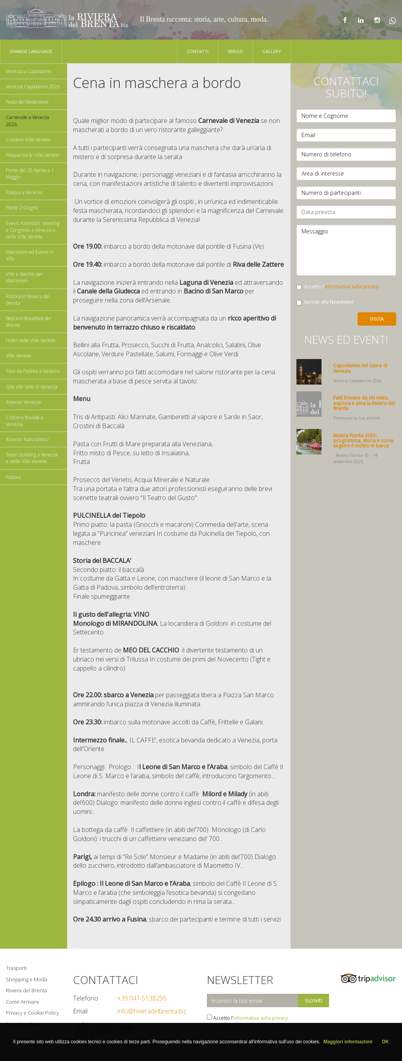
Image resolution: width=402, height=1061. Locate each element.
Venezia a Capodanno (28, 71)
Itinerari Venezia (23, 402)
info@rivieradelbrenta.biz (151, 1011)
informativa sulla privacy (352, 286)
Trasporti (16, 967)
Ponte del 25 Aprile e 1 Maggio (30, 173)
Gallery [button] (271, 51)
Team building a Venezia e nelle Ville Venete (32, 458)
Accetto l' (337, 286)
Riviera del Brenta (26, 990)
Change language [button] (31, 51)
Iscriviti (313, 1000)
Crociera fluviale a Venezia (24, 420)
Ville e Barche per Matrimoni (24, 277)
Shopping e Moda (26, 979)
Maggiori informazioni (348, 1042)
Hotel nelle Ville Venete (31, 340)
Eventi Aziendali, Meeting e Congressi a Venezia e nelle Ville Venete (32, 230)
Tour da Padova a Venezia (33, 371)
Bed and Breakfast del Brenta (28, 321)
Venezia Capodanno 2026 (33, 86)
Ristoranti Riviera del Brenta (28, 299)
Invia (377, 319)
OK (385, 1042)
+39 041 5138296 (141, 998)
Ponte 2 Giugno (22, 207)
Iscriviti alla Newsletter (325, 302)
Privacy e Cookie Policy (32, 1012)
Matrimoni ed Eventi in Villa (30, 255)
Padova (13, 477)
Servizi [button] (235, 51)
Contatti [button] (197, 51)
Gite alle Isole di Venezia (31, 386)
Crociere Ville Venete (28, 139)
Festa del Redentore (27, 102)
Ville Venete (18, 355)
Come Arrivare (22, 1001)
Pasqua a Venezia (24, 192)
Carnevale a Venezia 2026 (27, 120)
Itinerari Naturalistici (27, 439)
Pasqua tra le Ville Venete (33, 155)
